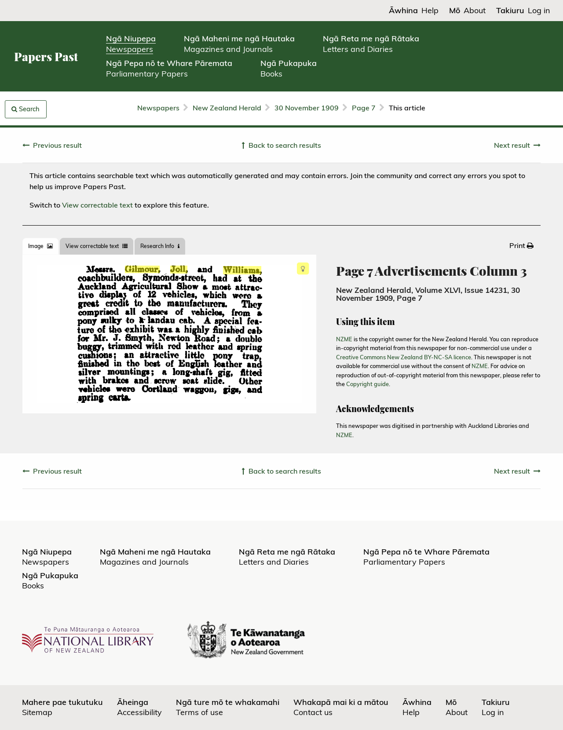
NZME (344, 339)
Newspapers (158, 107)
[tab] (40, 246)
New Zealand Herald (227, 107)
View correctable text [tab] (97, 246)
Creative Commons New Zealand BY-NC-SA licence (403, 357)
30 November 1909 (306, 107)
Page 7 (364, 107)
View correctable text (97, 205)
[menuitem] (521, 245)
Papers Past (46, 56)
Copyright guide (367, 383)
